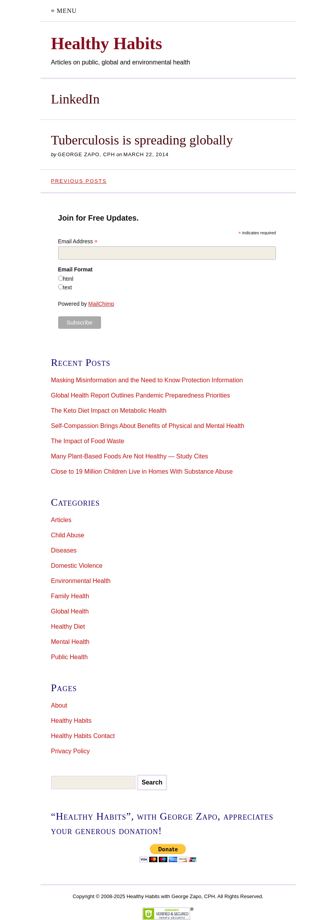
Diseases (64, 550)
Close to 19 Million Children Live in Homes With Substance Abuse (142, 471)
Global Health (70, 611)
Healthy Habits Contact (83, 736)
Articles (61, 520)
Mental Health (70, 641)
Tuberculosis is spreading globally (142, 140)
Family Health (70, 596)
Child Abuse (67, 535)
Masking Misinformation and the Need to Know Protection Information (147, 380)
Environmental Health (81, 581)
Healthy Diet (68, 626)
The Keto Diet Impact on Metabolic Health (109, 410)
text (67, 287)
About (59, 705)
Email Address (78, 241)
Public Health (69, 657)
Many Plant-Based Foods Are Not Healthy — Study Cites (129, 456)
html (68, 279)
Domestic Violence (77, 565)
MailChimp (101, 304)
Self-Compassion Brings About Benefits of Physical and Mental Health (147, 426)
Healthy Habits (71, 720)
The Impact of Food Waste (87, 441)
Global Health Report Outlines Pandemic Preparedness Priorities (140, 395)
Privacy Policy (70, 751)
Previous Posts (79, 181)
